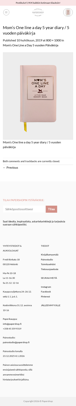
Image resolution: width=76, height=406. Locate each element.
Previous (10, 167)
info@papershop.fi (12, 323)
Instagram (46, 286)
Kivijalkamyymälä (49, 254)
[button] (6, 12)
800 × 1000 (53, 40)
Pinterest (45, 296)
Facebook (46, 291)
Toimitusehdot (48, 264)
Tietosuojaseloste (49, 269)
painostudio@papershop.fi (16, 342)
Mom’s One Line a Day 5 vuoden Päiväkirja (30, 45)
